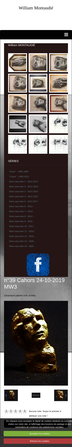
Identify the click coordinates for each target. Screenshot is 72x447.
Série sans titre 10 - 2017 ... (22, 226)
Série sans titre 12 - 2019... (22, 236)
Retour (36, 395)
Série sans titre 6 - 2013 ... (22, 206)
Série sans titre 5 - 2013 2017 (23, 201)
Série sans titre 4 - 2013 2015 (23, 196)
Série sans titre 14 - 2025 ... (22, 246)
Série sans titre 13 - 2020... (22, 241)
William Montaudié (36, 7)
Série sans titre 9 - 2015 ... (22, 221)
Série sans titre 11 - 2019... (22, 231)
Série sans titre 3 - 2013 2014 (23, 191)
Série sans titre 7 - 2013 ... (22, 211)
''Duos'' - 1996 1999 (18, 171)
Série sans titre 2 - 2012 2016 (23, 186)
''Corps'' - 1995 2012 (19, 176)
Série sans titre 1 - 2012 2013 (23, 181)
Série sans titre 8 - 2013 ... (22, 216)
